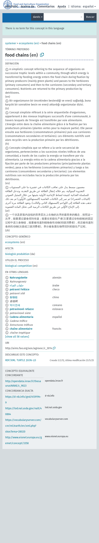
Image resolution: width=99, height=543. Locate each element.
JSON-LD (31, 360)
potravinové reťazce (22, 309)
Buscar (90, 17)
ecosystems (12, 242)
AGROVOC (11, 6)
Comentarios (46, 6)
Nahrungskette (18, 277)
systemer (10, 43)
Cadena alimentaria (21, 317)
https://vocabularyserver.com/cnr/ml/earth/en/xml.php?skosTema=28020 (23, 425)
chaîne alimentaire (21, 328)
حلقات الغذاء (17, 285)
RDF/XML (10, 360)
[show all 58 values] (17, 336)
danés (36, 17)
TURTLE (21, 360)
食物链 (14, 297)
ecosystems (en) (29, 43)
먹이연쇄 (15, 305)
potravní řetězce (19, 289)
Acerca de (27, 6)
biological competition (18, 265)
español (88, 6)
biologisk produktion (17, 254)
